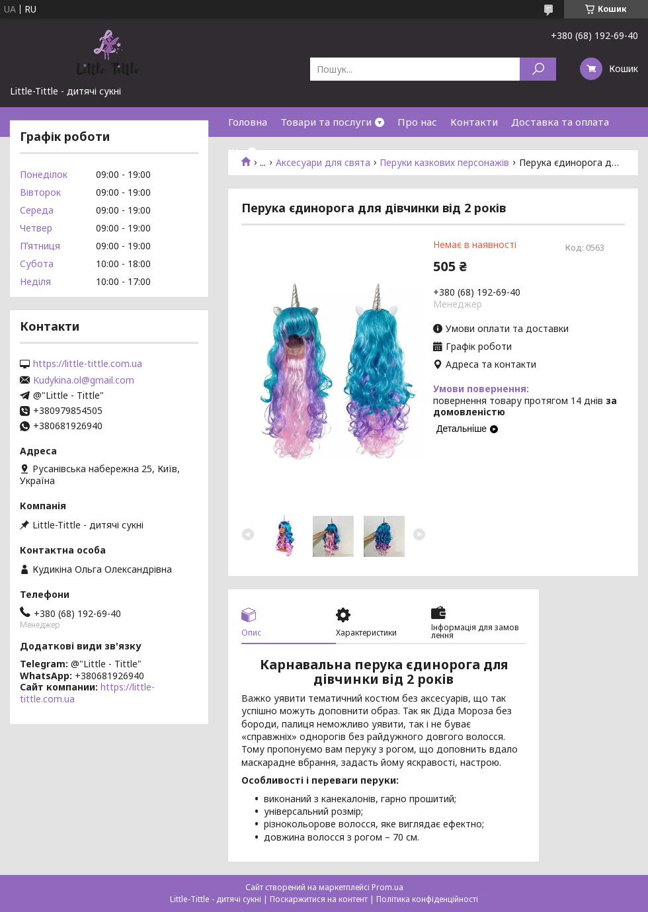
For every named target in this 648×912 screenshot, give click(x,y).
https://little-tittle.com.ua (87, 364)
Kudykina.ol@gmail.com (83, 380)
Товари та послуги (326, 121)
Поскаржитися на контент (319, 899)
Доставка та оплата (560, 121)
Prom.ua (387, 887)
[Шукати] (538, 69)
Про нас (417, 121)
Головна (247, 121)
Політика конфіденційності (427, 899)
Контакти (474, 121)
